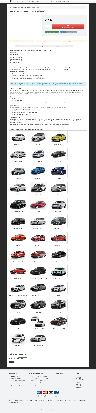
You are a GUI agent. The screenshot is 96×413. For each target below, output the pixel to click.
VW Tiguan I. (18, 345)
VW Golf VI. (18, 195)
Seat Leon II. (38, 245)
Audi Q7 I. (58, 312)
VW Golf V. (58, 178)
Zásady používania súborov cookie (18, 385)
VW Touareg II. (58, 211)
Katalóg (24, 1)
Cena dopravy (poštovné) (16, 378)
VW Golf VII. (38, 195)
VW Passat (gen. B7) (38, 228)
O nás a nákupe (67, 1)
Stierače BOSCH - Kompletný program (38, 400)
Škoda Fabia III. (38, 144)
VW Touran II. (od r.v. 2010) (18, 211)
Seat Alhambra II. (38, 261)
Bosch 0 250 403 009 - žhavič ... (17, 358)
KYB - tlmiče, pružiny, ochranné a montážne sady (75, 400)
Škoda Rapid (38, 178)
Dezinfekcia (46, 1)
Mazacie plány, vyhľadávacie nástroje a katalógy (19, 400)
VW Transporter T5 (58, 228)
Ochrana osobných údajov (16, 383)
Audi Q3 (18, 312)
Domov (11, 7)
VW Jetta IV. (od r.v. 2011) (58, 328)
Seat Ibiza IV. (18, 245)
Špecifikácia (19, 46)
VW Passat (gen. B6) (18, 228)
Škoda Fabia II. (18, 144)
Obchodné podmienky (15, 376)
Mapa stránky (53, 411)
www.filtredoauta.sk (13, 403)
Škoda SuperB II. (58, 161)
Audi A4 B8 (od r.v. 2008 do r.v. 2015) (18, 295)
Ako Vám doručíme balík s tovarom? (18, 380)
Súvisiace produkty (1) (66, 46)
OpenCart (53, 409)
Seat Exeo (58, 261)
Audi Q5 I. (38, 312)
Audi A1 (58, 295)
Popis (11, 46)
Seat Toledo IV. (18, 278)
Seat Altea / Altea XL (18, 261)
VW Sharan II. (58, 195)
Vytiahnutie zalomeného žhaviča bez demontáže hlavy (57, 124)
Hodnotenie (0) (54, 46)
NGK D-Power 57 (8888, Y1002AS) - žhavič (30, 7)
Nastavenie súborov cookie (45, 411)
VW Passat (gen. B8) (38, 345)
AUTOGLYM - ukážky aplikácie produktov (55, 400)
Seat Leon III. (58, 245)
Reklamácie (13, 382)
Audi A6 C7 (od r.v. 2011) (38, 295)
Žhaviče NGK (17, 7)
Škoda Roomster (38, 161)
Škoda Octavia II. (58, 144)
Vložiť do (11, 362)
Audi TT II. (18, 328)
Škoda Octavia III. (18, 161)
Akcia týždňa (39, 1)
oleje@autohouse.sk (80, 389)
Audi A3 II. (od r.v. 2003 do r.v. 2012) (38, 278)
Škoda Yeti (18, 178)
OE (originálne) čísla (43, 46)
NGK (64, 32)
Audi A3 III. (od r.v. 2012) (58, 278)
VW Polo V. (38, 211)
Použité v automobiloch (30, 46)
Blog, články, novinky (56, 1)
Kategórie (31, 1)
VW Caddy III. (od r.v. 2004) (38, 328)
